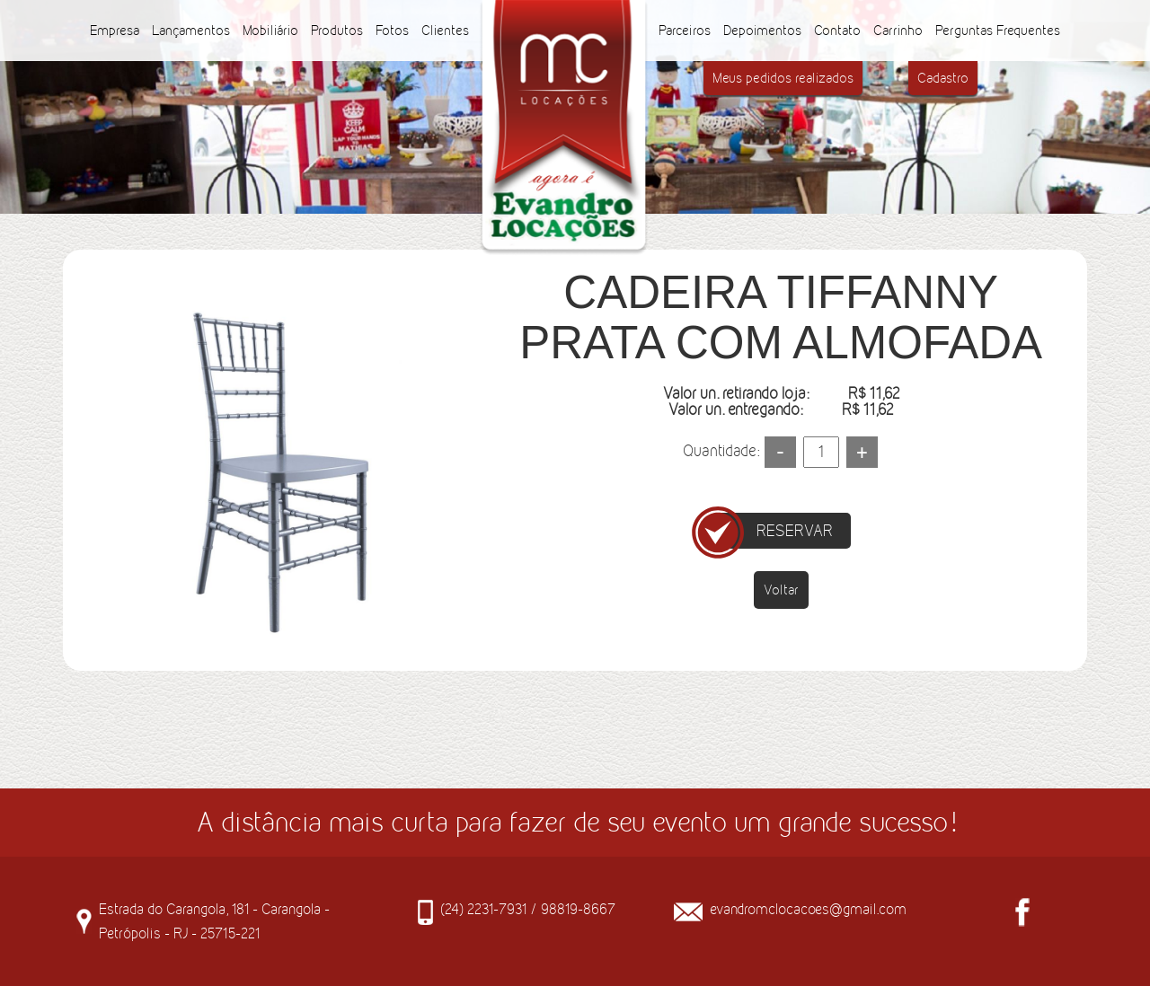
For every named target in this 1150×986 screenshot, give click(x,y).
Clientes (445, 30)
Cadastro (943, 77)
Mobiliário (270, 30)
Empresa (114, 30)
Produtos (337, 30)
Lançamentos (191, 30)
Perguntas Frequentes (997, 30)
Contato (837, 30)
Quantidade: (721, 451)
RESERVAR (794, 531)
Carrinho (898, 30)
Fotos (392, 30)
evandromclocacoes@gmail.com (808, 909)
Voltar (781, 589)
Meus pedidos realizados (783, 77)
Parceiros (685, 30)
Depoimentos (762, 30)
